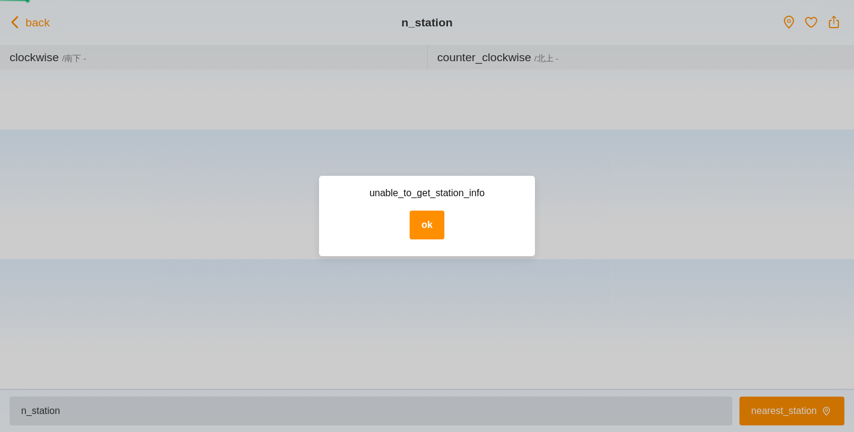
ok (427, 225)
